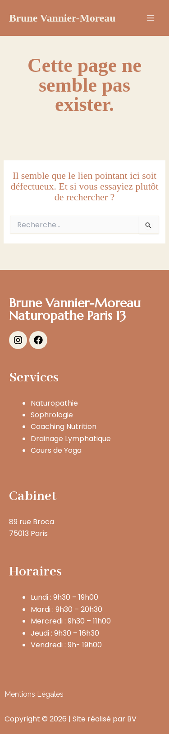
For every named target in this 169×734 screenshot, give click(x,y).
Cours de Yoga (56, 450)
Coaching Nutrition (63, 426)
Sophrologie (52, 415)
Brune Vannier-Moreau (62, 18)
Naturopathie (54, 403)
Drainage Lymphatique (71, 438)
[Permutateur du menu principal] (150, 18)
